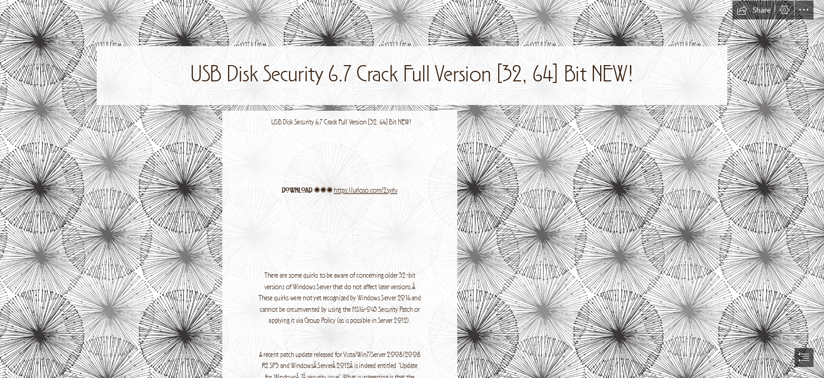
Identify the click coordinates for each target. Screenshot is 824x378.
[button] (754, 10)
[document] (412, 189)
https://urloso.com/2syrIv (365, 191)
